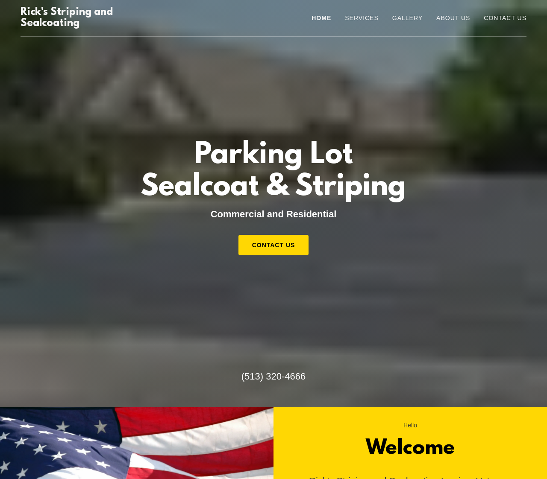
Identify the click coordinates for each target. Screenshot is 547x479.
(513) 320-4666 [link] (273, 376)
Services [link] (362, 18)
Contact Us (273, 245)
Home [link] (321, 18)
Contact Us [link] (505, 18)
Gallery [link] (407, 18)
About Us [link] (453, 18)
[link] (97, 23)
